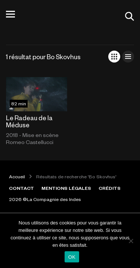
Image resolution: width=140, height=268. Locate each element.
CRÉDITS (110, 188)
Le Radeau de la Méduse (29, 121)
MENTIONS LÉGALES (66, 188)
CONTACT (21, 188)
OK (71, 257)
